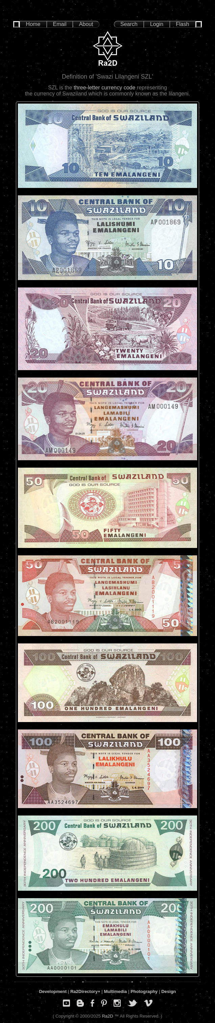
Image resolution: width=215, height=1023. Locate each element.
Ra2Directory (84, 991)
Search (129, 24)
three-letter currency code (104, 87)
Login (156, 24)
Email (59, 24)
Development (53, 991)
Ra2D (107, 1016)
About (86, 24)
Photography (144, 991)
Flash (182, 24)
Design (168, 991)
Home (33, 24)
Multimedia (115, 991)
